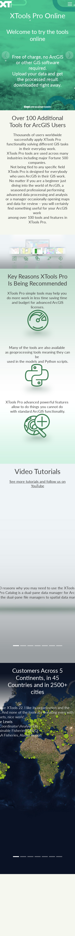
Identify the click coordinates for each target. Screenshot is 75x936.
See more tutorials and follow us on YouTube (37, 483)
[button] (5, 55)
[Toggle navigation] (70, 4)
